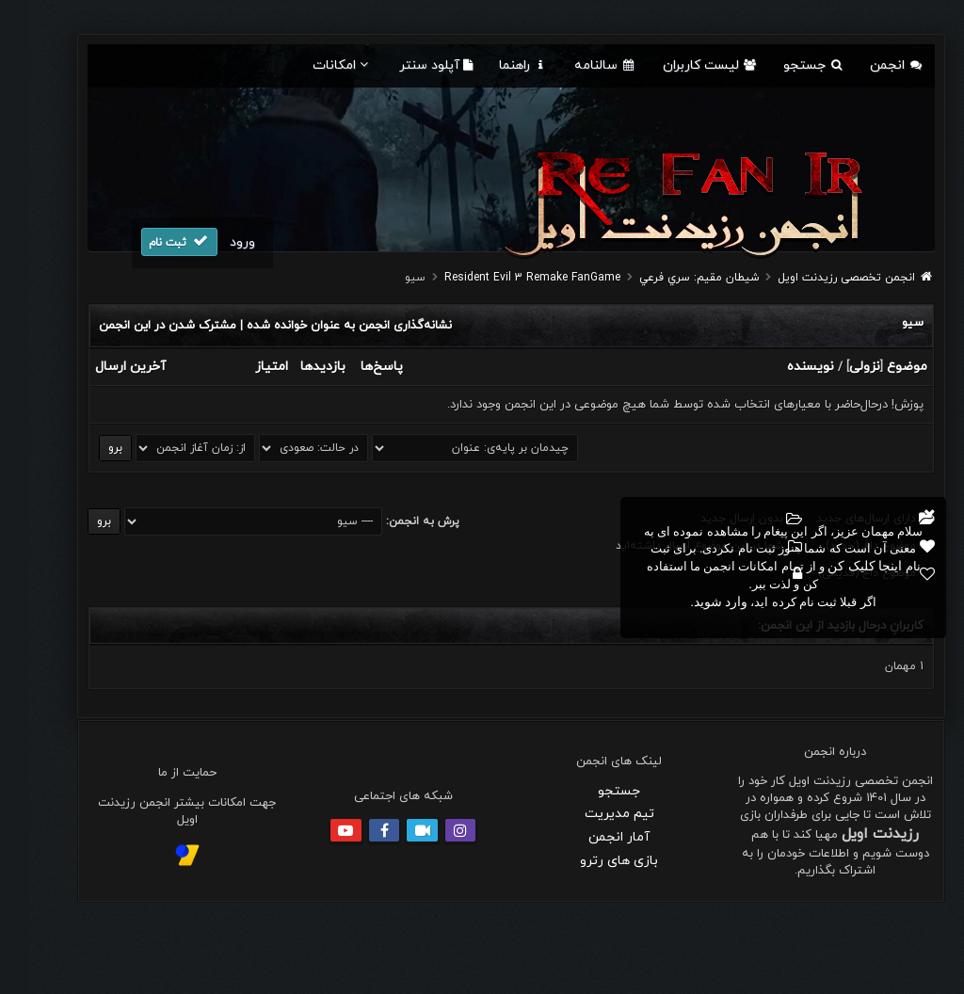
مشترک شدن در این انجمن (138, 325)
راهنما (494, 65)
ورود (213, 242)
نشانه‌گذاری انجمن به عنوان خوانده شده (320, 325)
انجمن (867, 65)
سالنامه (575, 65)
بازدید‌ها (293, 367)
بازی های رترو (590, 861)
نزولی (835, 367)
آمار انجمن (589, 837)
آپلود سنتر (406, 65)
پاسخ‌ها (352, 367)
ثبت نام (150, 241)
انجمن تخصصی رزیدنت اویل (817, 277)
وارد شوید (692, 602)
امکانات (313, 65)
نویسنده (781, 367)
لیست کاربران (681, 65)
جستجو (784, 65)
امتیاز (242, 367)
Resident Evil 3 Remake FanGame (503, 277)
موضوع (878, 367)
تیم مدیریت (590, 814)
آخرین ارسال (101, 367)
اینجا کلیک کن (835, 566)
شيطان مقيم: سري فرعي (670, 277)
